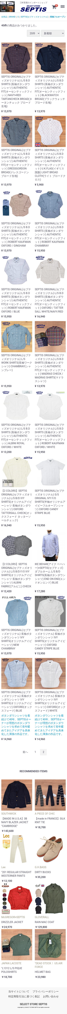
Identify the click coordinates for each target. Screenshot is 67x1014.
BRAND (12, 17)
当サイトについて (18, 991)
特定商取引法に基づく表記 (24, 996)
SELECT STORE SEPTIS (33, 1004)
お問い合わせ (51, 996)
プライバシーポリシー (46, 991)
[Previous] (25, 752)
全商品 (4, 17)
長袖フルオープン (58, 17)
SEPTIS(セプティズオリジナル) (34, 17)
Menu (61, 4)
